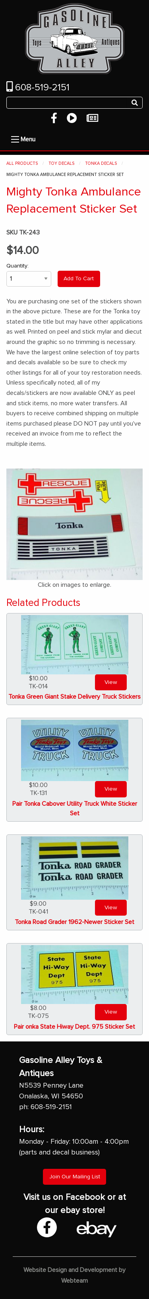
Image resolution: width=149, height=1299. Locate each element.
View (110, 682)
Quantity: (28, 275)
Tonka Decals (101, 163)
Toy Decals (61, 163)
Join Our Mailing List (74, 1177)
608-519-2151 (38, 87)
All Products (22, 163)
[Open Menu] (15, 139)
